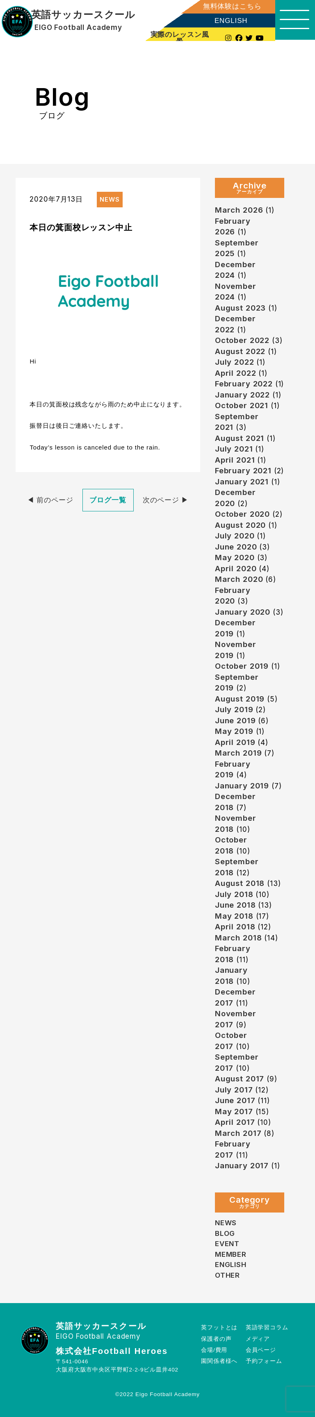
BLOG (225, 1233)
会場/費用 (214, 1350)
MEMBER (231, 1254)
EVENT (227, 1244)
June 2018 (235, 905)
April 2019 (235, 742)
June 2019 (235, 720)
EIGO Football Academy (78, 27)
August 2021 (239, 438)
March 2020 (239, 579)
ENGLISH (229, 21)
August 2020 (240, 525)
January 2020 (242, 612)
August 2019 (240, 699)
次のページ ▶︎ (166, 500)
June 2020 (236, 547)
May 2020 (235, 557)
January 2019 (242, 785)
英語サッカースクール (83, 15)
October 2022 (242, 340)
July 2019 (234, 709)
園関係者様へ (219, 1361)
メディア (258, 1339)
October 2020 (242, 514)
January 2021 (242, 481)
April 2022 (235, 373)
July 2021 (234, 449)
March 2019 (238, 753)
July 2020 (235, 535)
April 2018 (235, 926)
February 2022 (244, 383)
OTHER (227, 1275)
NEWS (226, 1223)
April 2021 (235, 460)
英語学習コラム (267, 1327)
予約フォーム (264, 1361)
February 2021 (243, 470)
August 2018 (240, 883)
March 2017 (238, 1133)
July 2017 (234, 1090)
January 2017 (242, 1165)
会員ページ (261, 1350)
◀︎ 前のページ (50, 500)
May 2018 (234, 916)
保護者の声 (216, 1339)
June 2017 (235, 1100)
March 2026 (239, 210)
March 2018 (238, 937)
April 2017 (235, 1122)
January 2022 (242, 395)
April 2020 (236, 568)
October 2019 (242, 666)
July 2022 (234, 362)
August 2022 (240, 351)
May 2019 (234, 731)
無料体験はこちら (230, 6)
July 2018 (234, 894)
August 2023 (240, 308)
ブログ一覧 (107, 500)
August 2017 (239, 1078)
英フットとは (219, 1327)
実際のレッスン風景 (178, 37)
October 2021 (242, 405)
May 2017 (234, 1111)
